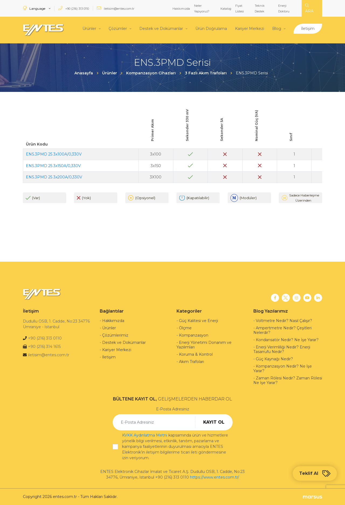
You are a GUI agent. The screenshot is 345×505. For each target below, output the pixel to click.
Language (34, 8)
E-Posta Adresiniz (172, 409)
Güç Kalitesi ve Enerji (198, 320)
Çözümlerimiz (115, 335)
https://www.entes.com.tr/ (214, 477)
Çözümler (118, 28)
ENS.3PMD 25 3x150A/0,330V (53, 165)
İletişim (308, 28)
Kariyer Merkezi (249, 28)
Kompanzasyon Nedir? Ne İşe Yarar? (282, 368)
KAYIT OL (214, 422)
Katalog (225, 9)
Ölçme (185, 328)
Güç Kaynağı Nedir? (274, 359)
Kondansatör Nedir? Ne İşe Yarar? (287, 339)
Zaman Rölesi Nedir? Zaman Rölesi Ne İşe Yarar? (287, 380)
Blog (276, 28)
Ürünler (89, 28)
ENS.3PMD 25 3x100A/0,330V (54, 154)
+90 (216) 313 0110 (73, 8)
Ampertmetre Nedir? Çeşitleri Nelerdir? (282, 330)
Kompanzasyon (193, 335)
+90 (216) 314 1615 (44, 346)
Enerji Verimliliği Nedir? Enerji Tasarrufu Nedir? (281, 349)
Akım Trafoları (191, 361)
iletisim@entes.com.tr (115, 8)
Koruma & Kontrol (196, 354)
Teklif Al (314, 473)
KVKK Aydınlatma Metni (144, 435)
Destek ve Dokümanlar (161, 28)
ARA (309, 8)
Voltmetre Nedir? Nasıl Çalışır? (284, 320)
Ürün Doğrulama (211, 28)
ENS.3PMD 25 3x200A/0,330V (54, 177)
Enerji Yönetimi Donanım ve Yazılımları (204, 345)
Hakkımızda (181, 9)
